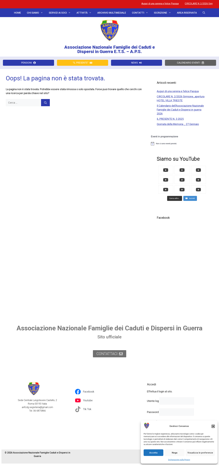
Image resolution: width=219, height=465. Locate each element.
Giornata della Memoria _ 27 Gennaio (178, 124)
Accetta (153, 452)
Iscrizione (164, 12)
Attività (85, 12)
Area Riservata (187, 12)
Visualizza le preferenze (200, 452)
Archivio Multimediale (111, 12)
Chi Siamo (36, 12)
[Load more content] (174, 198)
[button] (213, 426)
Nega (174, 452)
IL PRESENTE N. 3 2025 (170, 118)
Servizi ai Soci (61, 12)
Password (153, 412)
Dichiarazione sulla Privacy (179, 460)
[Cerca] (45, 102)
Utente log (153, 400)
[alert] (182, 143)
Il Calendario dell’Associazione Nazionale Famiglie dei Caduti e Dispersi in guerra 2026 (180, 109)
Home (17, 12)
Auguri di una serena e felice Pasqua (165, 3)
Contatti (141, 12)
